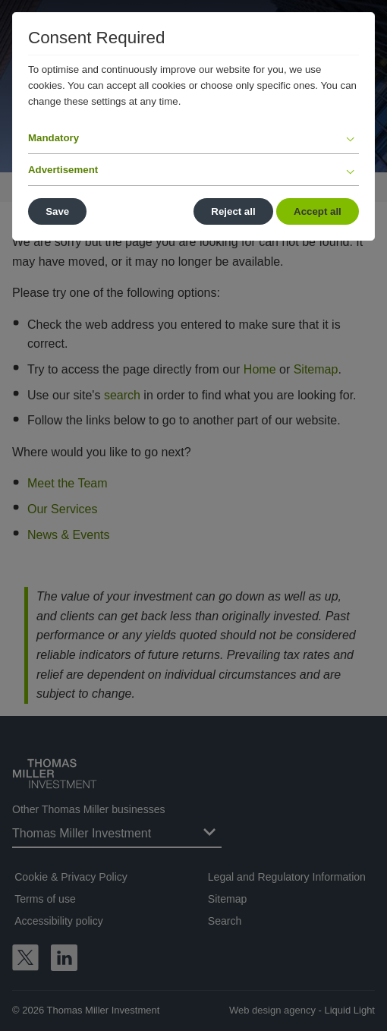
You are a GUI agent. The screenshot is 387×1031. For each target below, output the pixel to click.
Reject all (233, 211)
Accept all (317, 211)
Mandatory (53, 137)
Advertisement (63, 169)
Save (57, 211)
